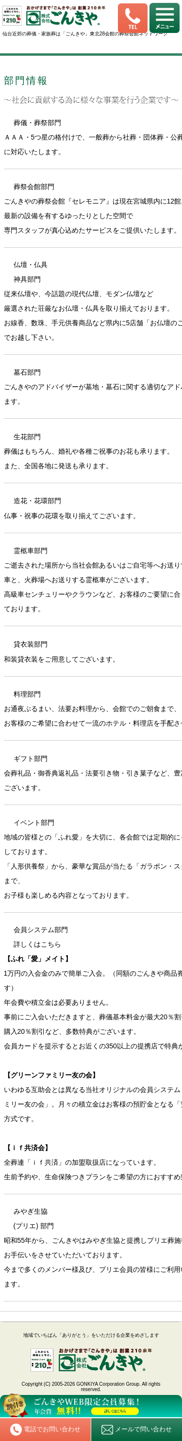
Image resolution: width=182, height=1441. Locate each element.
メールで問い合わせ (136, 1430)
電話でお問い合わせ (45, 1429)
